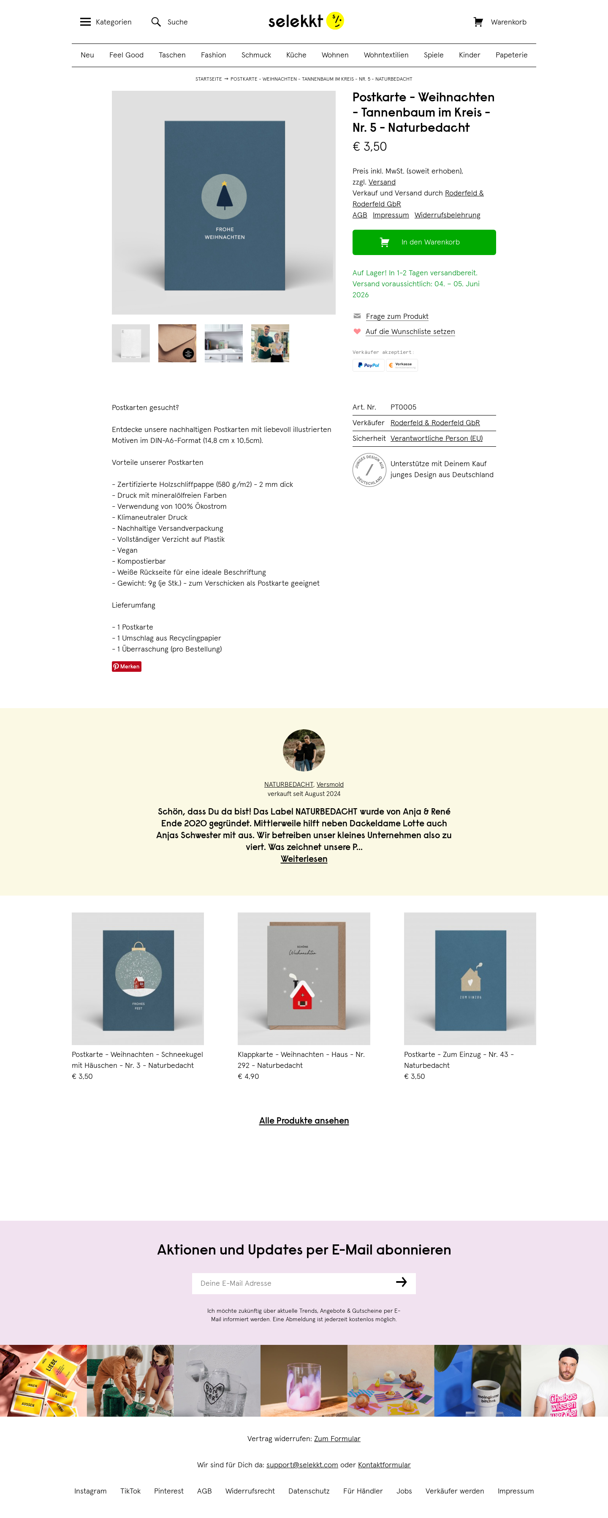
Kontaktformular (384, 1465)
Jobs (404, 1491)
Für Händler (363, 1491)
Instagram (90, 1491)
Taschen (172, 55)
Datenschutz (309, 1491)
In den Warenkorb (431, 242)
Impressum (516, 1491)
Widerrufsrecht (250, 1491)
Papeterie (512, 55)
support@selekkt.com (302, 1465)
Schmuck (256, 55)
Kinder (469, 55)
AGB (204, 1491)
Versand (382, 182)
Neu (87, 55)
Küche (296, 55)
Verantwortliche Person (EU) (437, 439)
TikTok (130, 1491)
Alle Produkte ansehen (304, 1121)
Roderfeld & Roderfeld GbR (435, 423)
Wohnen (335, 55)
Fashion (213, 55)
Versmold (330, 784)
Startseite (208, 79)
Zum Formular (337, 1439)
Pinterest (169, 1491)
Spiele (434, 55)
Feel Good (126, 55)
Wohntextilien (386, 55)
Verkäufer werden (455, 1491)
